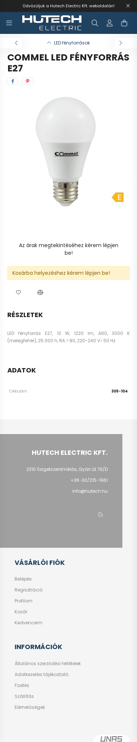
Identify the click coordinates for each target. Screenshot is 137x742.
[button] (18, 292)
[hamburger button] (9, 23)
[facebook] (12, 81)
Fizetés (22, 685)
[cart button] (124, 23)
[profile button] (109, 23)
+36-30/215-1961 (89, 480)
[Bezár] (127, 5)
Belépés (23, 579)
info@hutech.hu (90, 491)
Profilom (24, 601)
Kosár (21, 611)
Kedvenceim (28, 622)
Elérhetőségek (30, 707)
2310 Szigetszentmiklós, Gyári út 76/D (67, 469)
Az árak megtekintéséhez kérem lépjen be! (68, 249)
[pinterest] (27, 81)
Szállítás (24, 696)
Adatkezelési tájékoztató (41, 674)
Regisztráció (28, 590)
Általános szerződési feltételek (48, 663)
